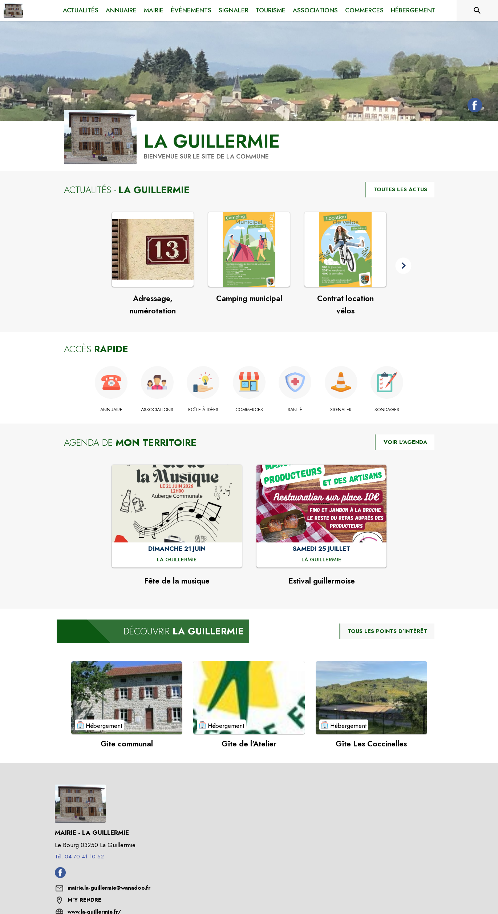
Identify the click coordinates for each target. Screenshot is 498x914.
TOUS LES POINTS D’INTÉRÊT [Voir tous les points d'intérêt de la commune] (387, 631)
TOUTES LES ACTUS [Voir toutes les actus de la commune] (400, 189)
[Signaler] (341, 409)
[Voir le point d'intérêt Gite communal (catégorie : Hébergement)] (127, 697)
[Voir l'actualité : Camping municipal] (249, 249)
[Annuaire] (111, 409)
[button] (403, 265)
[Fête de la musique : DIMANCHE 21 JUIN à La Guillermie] (177, 560)
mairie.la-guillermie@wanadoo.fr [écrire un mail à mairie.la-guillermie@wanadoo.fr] (109, 888)
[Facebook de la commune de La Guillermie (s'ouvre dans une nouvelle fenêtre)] (473, 106)
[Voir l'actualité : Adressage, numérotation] (153, 249)
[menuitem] (80, 10)
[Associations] (157, 409)
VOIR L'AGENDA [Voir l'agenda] (405, 442)
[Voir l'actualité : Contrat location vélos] (345, 249)
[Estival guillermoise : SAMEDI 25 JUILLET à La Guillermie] (321, 560)
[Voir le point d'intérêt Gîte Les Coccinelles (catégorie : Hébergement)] (371, 697)
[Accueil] (13, 10)
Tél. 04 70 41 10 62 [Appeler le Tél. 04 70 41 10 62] (79, 857)
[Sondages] (387, 409)
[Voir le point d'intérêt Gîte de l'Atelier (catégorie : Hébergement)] (249, 697)
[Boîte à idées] (203, 409)
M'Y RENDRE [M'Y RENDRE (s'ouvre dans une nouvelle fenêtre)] (84, 900)
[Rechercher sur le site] (477, 10)
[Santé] (295, 409)
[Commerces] (249, 409)
